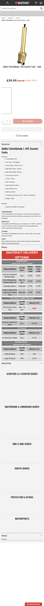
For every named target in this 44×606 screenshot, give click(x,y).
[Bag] (40, 2)
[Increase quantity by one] (10, 121)
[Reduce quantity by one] (3, 121)
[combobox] (20, 8)
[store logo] (22, 3)
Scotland (30, 263)
